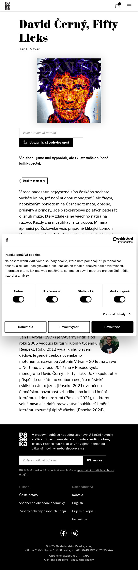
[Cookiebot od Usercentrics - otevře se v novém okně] (115, 240)
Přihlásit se (94, 460)
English (77, 503)
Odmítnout (25, 327)
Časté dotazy (28, 495)
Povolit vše (112, 327)
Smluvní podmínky (82, 559)
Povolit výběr (68, 327)
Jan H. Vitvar (29, 49)
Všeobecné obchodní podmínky (42, 503)
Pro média (79, 519)
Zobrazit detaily (114, 314)
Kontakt (77, 495)
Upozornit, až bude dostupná (46, 142)
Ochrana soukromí (56, 559)
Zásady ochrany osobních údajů (42, 511)
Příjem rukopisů (83, 511)
